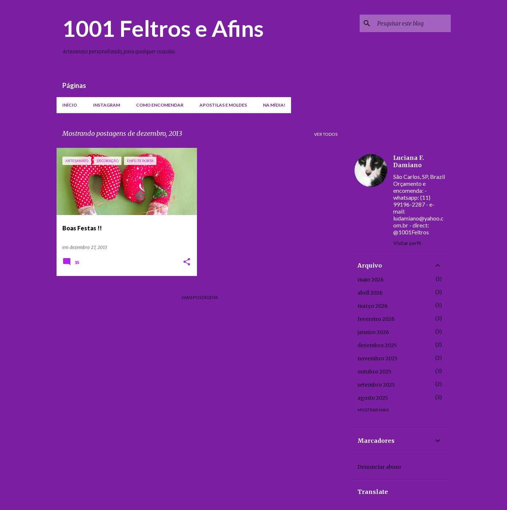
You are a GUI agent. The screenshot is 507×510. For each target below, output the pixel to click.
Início (69, 105)
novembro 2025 (377, 358)
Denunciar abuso (379, 467)
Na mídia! (274, 105)
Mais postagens (200, 297)
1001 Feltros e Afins (163, 28)
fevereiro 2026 (376, 319)
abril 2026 (370, 292)
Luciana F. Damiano (408, 161)
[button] (186, 262)
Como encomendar (159, 105)
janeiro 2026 (373, 332)
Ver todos (325, 134)
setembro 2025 (376, 384)
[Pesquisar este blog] (412, 23)
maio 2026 (370, 279)
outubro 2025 (374, 371)
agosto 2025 (372, 398)
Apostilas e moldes (223, 105)
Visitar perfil (407, 243)
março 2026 (372, 306)
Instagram (106, 105)
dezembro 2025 (377, 345)
